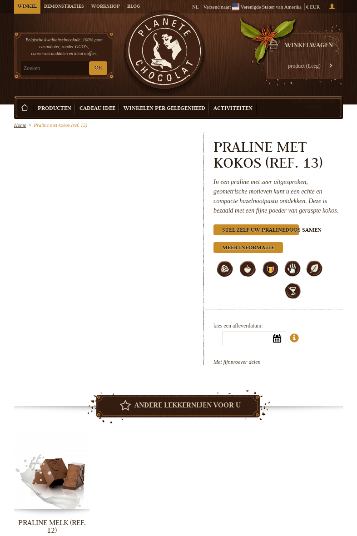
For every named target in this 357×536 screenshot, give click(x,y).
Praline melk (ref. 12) (52, 527)
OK (98, 68)
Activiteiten (233, 109)
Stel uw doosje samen (314, 103)
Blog (133, 7)
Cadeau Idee (97, 109)
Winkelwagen (309, 45)
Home (20, 125)
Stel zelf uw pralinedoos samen (260, 230)
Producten (54, 109)
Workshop (105, 7)
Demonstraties (64, 7)
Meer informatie (248, 248)
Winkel (27, 7)
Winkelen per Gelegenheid (164, 109)
